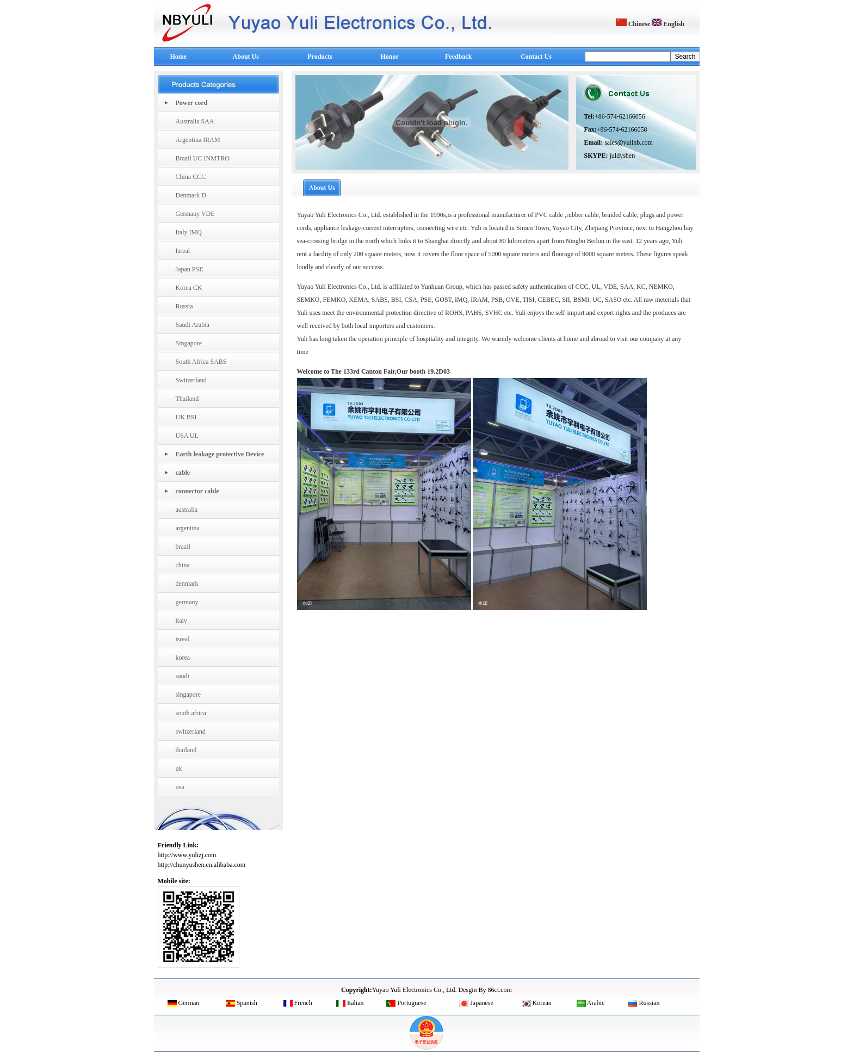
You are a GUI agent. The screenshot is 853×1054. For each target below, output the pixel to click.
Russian (643, 1003)
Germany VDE (195, 214)
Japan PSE (189, 269)
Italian (350, 1003)
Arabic (591, 1003)
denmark (187, 583)
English (668, 24)
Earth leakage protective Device (220, 454)
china (183, 565)
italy (181, 620)
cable (183, 472)
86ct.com (500, 990)
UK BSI (186, 417)
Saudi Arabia (192, 324)
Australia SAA (195, 121)
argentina (188, 528)
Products (319, 56)
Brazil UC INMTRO (203, 158)
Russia (184, 306)
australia (187, 509)
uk (179, 768)
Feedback (458, 56)
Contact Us (536, 56)
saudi (182, 676)
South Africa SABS (201, 361)
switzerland (191, 731)
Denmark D (191, 195)
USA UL (187, 435)
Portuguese (406, 1003)
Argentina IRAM (198, 140)
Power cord (192, 103)
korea (183, 657)
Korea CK (189, 288)
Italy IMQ (189, 232)
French (297, 1003)
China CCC (191, 177)
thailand (186, 750)
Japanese (476, 1003)
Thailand (187, 398)
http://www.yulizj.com (187, 855)
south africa (191, 713)
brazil (183, 546)
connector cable (197, 491)
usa (180, 787)
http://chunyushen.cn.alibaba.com (202, 865)
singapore (188, 694)
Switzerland (191, 380)
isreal (183, 639)
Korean (537, 1003)
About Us (246, 56)
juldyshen (622, 155)
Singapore (189, 343)
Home (178, 56)
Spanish (241, 1003)
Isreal (183, 251)
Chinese (633, 24)
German (184, 1003)
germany (187, 602)
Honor (390, 56)
